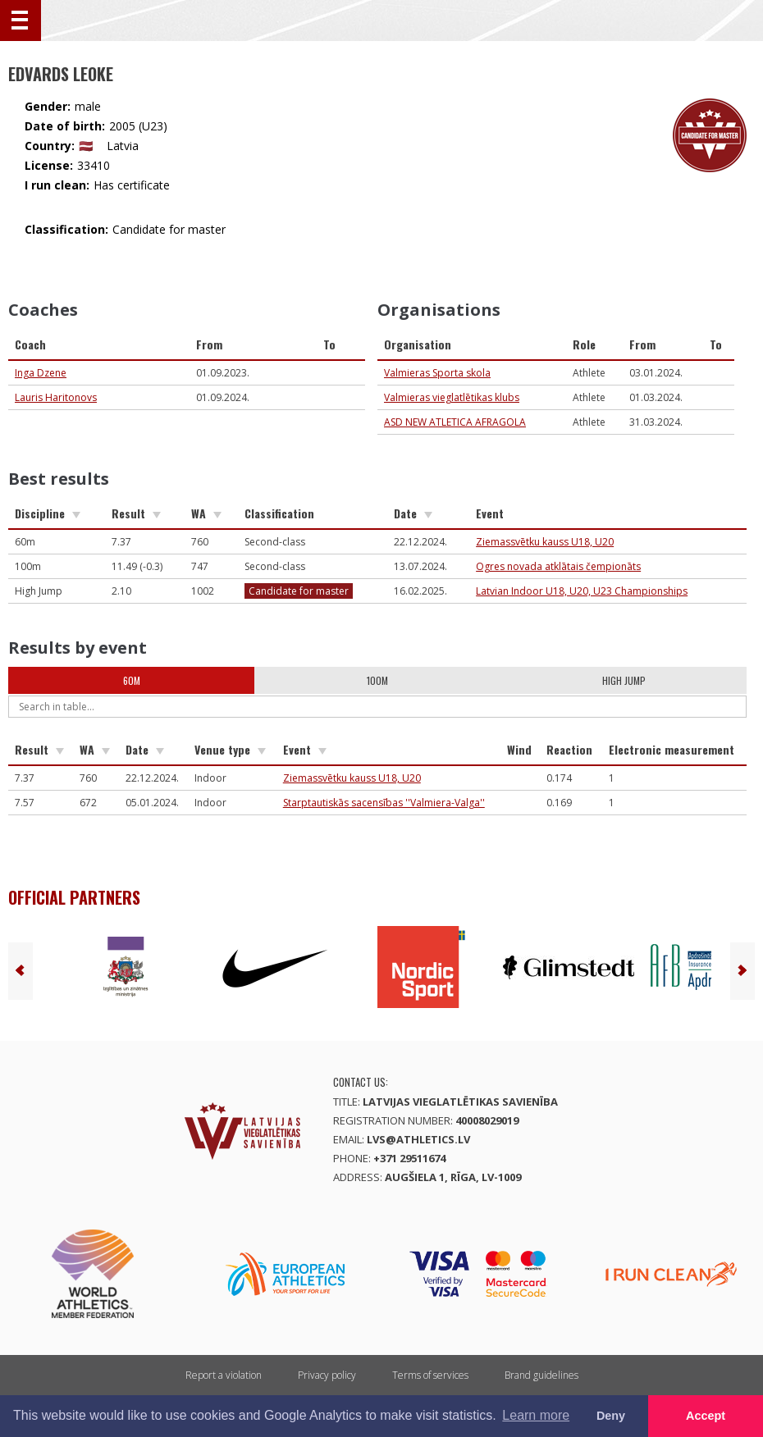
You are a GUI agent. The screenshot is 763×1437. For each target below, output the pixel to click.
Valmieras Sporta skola (437, 373)
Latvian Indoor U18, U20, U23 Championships (582, 591)
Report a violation (223, 1375)
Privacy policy (327, 1375)
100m (377, 680)
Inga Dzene (40, 373)
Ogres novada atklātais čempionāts (558, 566)
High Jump (624, 680)
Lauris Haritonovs (56, 397)
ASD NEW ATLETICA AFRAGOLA (455, 422)
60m (131, 680)
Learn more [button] (535, 1415)
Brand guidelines (541, 1375)
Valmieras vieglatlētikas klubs (451, 397)
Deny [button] (610, 1415)
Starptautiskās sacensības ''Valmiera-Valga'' (384, 803)
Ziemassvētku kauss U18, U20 (545, 542)
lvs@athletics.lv (418, 1139)
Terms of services (430, 1375)
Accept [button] (705, 1415)
